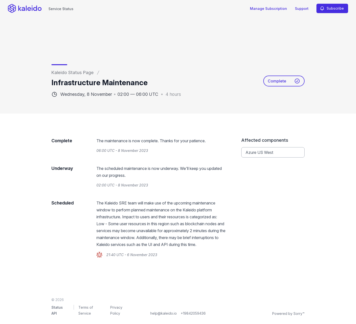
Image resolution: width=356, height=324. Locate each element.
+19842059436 (193, 313)
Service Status (60, 9)
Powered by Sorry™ (288, 313)
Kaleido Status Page (72, 72)
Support (302, 8)
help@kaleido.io (163, 313)
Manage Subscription (268, 8)
